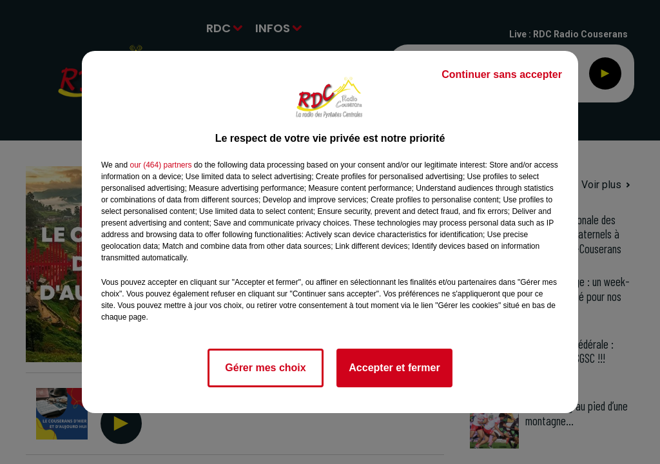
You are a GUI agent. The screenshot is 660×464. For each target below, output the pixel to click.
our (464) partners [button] (160, 164)
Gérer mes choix (265, 367)
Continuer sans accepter (502, 74)
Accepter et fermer (394, 367)
